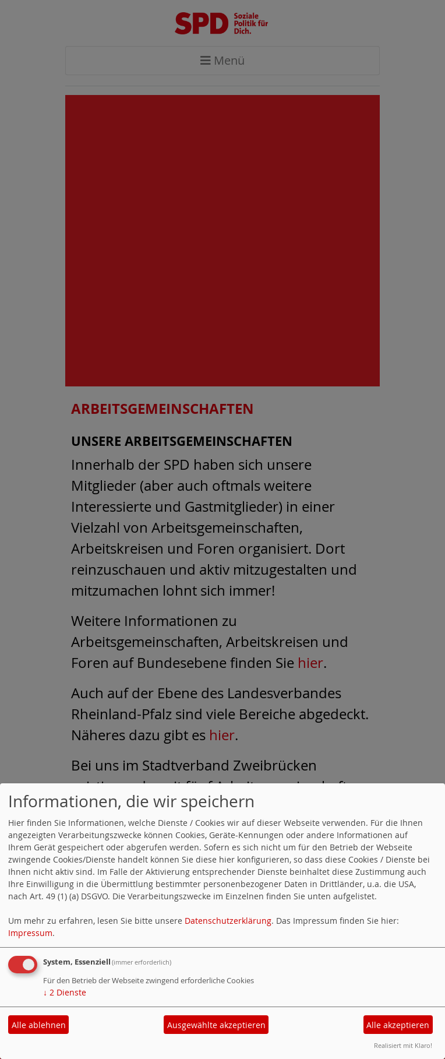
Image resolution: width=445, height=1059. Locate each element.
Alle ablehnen (39, 1024)
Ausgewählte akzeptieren (216, 1024)
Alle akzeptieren (397, 1024)
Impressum (30, 932)
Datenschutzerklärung (228, 920)
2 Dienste (64, 992)
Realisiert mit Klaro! (403, 1045)
